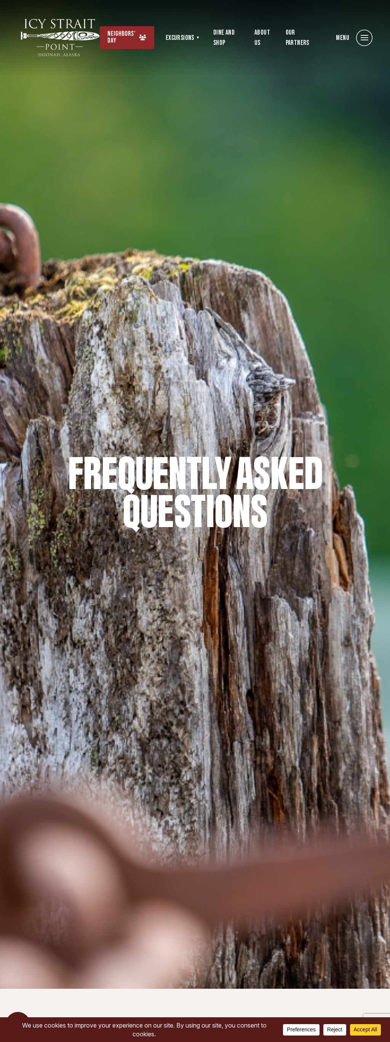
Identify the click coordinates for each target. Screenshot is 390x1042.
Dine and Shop (224, 38)
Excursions (180, 38)
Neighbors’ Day (121, 37)
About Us (262, 38)
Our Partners (297, 38)
